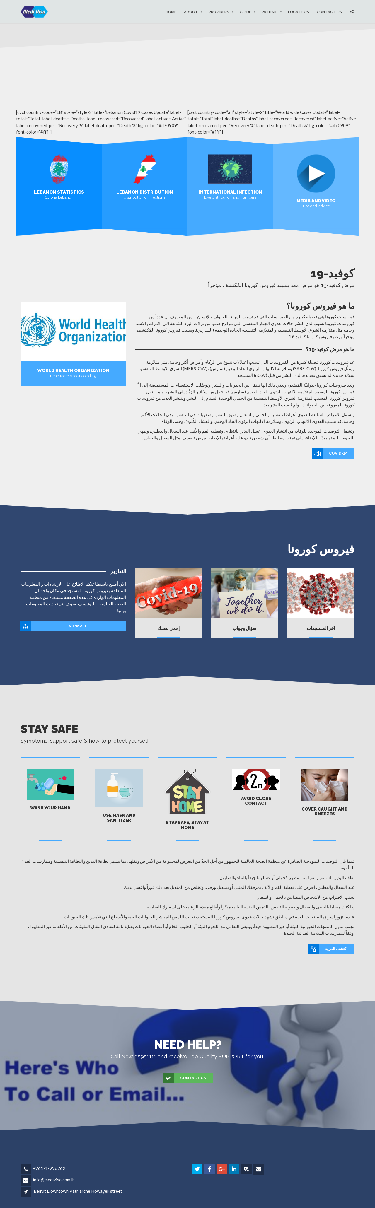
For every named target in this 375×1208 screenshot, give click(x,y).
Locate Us (298, 11)
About (191, 11)
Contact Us (329, 11)
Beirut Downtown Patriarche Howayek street (78, 1191)
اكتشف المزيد (327, 949)
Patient (269, 11)
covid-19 (329, 453)
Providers (219, 11)
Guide (245, 11)
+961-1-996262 (49, 1168)
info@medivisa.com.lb (54, 1179)
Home (171, 11)
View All (54, 626)
